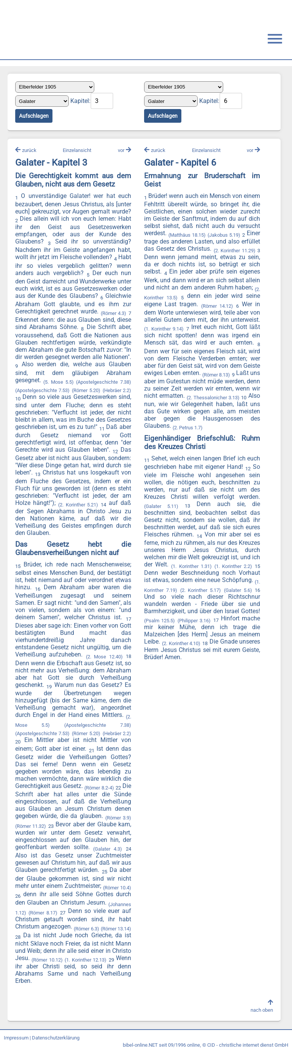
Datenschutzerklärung (55, 1038)
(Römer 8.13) (216, 375)
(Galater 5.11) (161, 506)
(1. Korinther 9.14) (164, 329)
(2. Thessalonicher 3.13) (213, 397)
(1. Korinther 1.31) (191, 566)
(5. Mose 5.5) (59, 382)
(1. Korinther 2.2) (233, 566)
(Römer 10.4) (117, 888)
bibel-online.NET (140, 1045)
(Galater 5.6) (238, 590)
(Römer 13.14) (116, 929)
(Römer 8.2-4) (99, 788)
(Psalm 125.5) (159, 620)
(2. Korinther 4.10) (181, 643)
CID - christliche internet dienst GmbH (247, 1045)
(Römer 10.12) (47, 960)
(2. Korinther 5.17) (200, 590)
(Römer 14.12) (217, 306)
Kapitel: (80, 100)
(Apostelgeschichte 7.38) (104, 382)
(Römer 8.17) (43, 913)
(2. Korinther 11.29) (235, 251)
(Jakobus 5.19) (224, 235)
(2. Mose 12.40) (104, 657)
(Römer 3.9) (118, 818)
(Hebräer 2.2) (117, 390)
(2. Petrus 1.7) (188, 427)
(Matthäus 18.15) (187, 235)
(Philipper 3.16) (194, 620)
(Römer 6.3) (86, 929)
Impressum (16, 1038)
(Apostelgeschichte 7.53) (42, 390)
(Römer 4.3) (114, 313)
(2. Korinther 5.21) (78, 505)
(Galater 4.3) (107, 849)
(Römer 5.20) (86, 390)
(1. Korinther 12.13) (85, 960)
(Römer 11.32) (30, 826)
